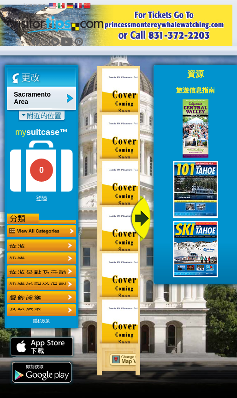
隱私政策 (41, 320)
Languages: (35, 4)
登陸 (41, 198)
